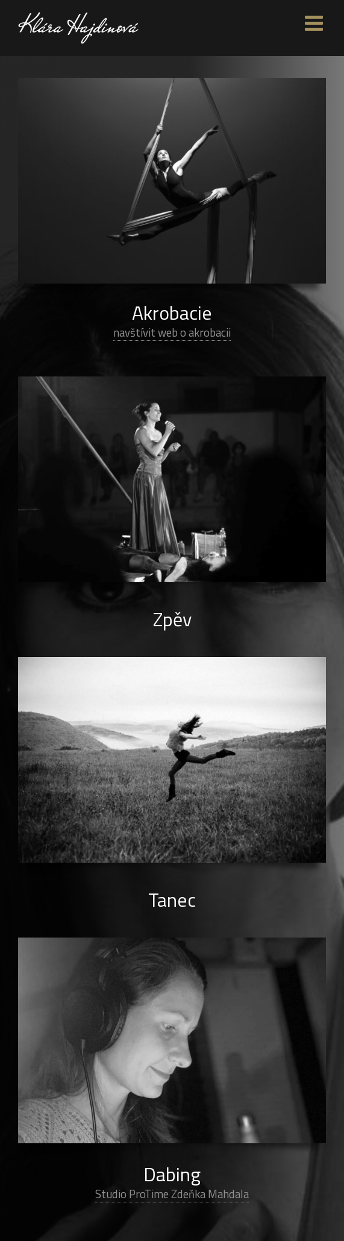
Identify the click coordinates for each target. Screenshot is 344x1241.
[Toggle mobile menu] (315, 22)
